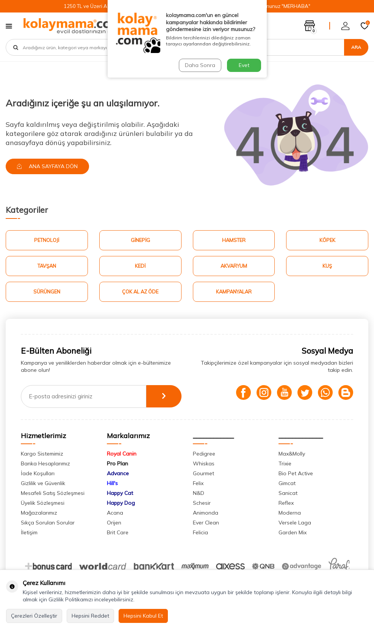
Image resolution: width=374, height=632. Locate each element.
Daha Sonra (200, 65)
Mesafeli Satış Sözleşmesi (53, 493)
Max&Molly (292, 454)
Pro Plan (117, 463)
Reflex (286, 503)
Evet (244, 65)
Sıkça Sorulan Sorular (48, 523)
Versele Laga (295, 523)
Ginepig (140, 240)
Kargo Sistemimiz (42, 454)
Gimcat (287, 483)
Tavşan (46, 266)
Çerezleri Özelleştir (34, 615)
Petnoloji (46, 240)
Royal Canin (121, 454)
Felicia (200, 532)
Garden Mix (293, 532)
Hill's (112, 483)
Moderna (290, 513)
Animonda (205, 513)
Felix (198, 483)
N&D (198, 493)
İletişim (29, 532)
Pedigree (204, 454)
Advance (118, 473)
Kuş (327, 266)
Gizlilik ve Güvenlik (43, 483)
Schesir (202, 503)
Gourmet (203, 473)
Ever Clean (206, 523)
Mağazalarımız (39, 513)
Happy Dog (121, 503)
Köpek (327, 240)
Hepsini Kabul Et (143, 615)
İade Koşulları (38, 473)
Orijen (114, 523)
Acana (115, 513)
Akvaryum (233, 266)
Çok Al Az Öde (140, 292)
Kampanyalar (233, 292)
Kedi (140, 266)
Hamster (234, 240)
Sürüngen (46, 292)
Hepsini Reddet (90, 615)
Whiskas (203, 463)
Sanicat (288, 493)
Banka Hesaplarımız (45, 463)
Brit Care (117, 532)
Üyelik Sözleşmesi (42, 503)
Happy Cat (120, 493)
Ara (356, 47)
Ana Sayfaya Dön (47, 166)
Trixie (285, 463)
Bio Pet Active (296, 473)
